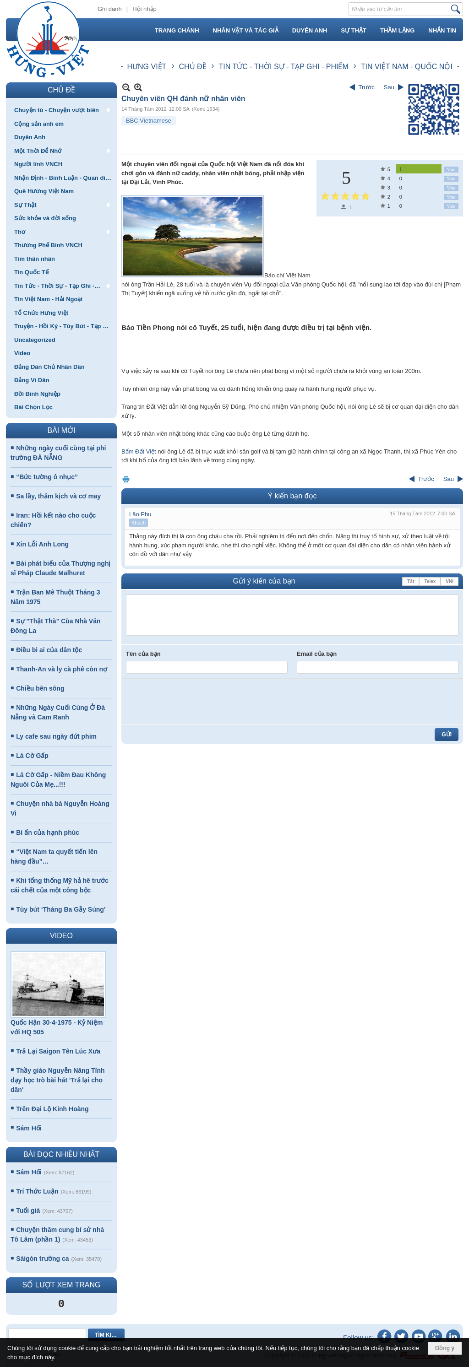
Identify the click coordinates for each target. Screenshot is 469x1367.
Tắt (410, 581)
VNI (449, 581)
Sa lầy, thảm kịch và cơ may (58, 496)
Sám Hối (28, 1128)
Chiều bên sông (40, 688)
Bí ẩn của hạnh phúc (47, 832)
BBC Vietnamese (148, 120)
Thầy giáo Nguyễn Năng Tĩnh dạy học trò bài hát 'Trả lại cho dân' (58, 1080)
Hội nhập (144, 8)
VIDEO (61, 936)
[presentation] (195, 701)
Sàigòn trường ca (42, 1258)
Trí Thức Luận (37, 1191)
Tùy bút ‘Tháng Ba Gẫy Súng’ (60, 909)
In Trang (126, 479)
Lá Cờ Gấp (32, 755)
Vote (451, 169)
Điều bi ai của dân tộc (49, 650)
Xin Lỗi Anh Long (42, 544)
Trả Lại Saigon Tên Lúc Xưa (58, 1051)
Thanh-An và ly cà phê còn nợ (61, 669)
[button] (61, 110)
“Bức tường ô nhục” (47, 477)
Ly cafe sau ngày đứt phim (56, 736)
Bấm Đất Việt (138, 451)
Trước (367, 87)
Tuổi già (28, 1210)
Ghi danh (110, 8)
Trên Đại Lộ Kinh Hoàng (52, 1109)
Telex (430, 581)
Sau (389, 87)
